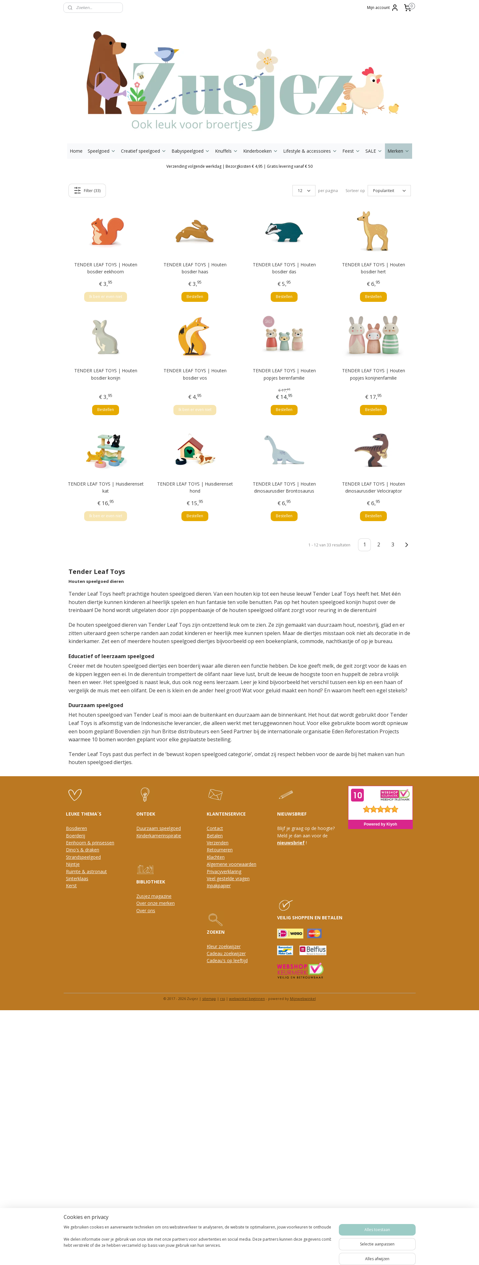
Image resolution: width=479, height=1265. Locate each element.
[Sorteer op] (389, 190)
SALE (373, 151)
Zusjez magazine (154, 896)
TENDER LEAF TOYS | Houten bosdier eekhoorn (105, 268)
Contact (215, 828)
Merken (398, 151)
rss (222, 998)
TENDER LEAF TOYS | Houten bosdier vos (194, 374)
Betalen (215, 836)
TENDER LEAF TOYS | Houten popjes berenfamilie (283, 374)
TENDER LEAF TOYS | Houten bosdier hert (373, 268)
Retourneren (220, 850)
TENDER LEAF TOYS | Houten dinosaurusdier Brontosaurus (283, 487)
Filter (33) (87, 190)
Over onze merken (155, 903)
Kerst (71, 885)
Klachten (216, 857)
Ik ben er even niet (105, 296)
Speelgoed (102, 151)
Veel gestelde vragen (228, 878)
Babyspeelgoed (191, 151)
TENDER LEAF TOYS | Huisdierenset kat (105, 487)
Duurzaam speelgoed (158, 828)
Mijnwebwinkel (303, 998)
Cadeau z (216, 953)
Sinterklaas (77, 878)
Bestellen (195, 296)
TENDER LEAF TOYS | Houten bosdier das (283, 268)
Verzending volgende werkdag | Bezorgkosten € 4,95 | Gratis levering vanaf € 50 (239, 166)
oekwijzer (236, 953)
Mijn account (383, 8)
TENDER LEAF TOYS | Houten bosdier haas (194, 268)
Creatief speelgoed (143, 151)
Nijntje (73, 864)
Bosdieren (76, 828)
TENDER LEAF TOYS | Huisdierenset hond (195, 487)
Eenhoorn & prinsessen (90, 843)
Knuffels (226, 151)
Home (76, 151)
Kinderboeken (260, 151)
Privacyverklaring (224, 871)
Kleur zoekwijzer (224, 946)
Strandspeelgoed (83, 857)
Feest (351, 151)
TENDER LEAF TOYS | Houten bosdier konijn (105, 374)
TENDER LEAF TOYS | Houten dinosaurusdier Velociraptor (373, 487)
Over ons (145, 910)
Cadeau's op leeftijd (227, 960)
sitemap (209, 998)
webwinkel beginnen (247, 998)
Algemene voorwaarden (231, 864)
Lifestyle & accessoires (310, 151)
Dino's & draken (82, 850)
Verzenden (217, 843)
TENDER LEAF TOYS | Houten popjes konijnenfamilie (373, 374)
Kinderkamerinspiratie (158, 836)
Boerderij (75, 836)
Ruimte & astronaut (86, 871)
